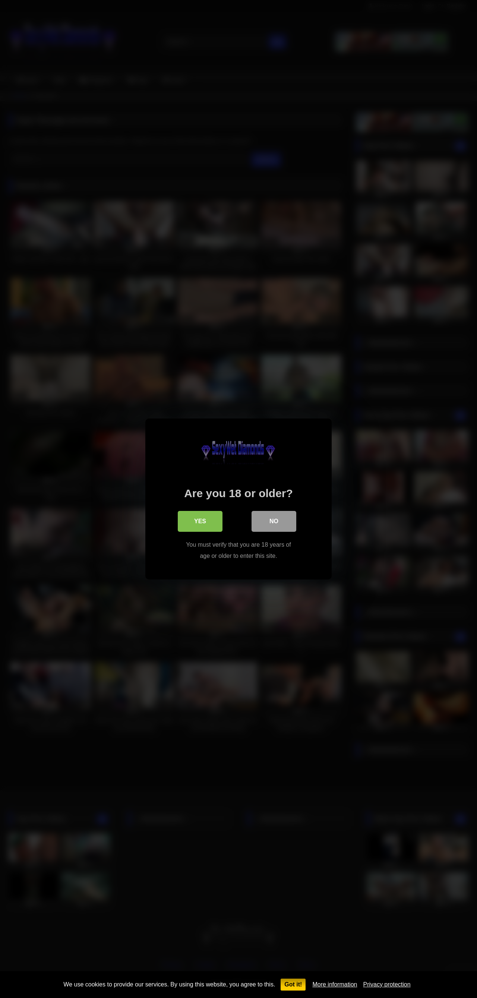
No (273, 521)
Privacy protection (386, 984)
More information (334, 984)
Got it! (293, 984)
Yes (200, 521)
